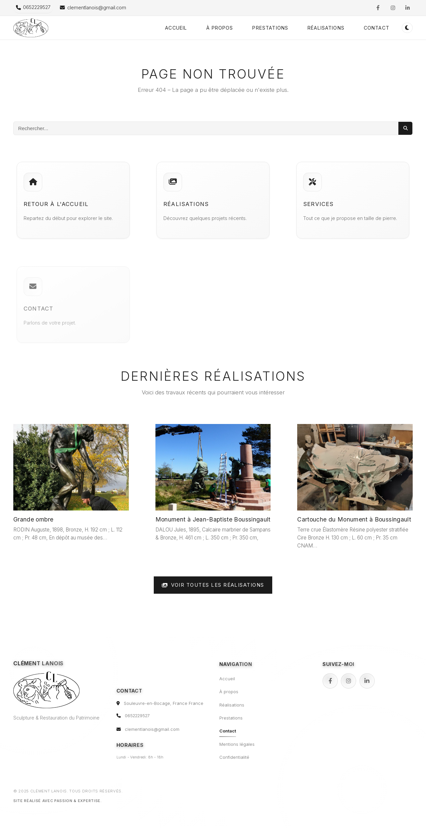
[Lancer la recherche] (405, 128)
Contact (376, 28)
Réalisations (326, 28)
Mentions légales (237, 744)
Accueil (176, 28)
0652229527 (137, 715)
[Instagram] (348, 681)
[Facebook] (330, 681)
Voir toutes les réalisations (213, 585)
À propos (219, 28)
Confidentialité (234, 757)
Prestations (270, 28)
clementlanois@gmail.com (152, 729)
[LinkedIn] (367, 681)
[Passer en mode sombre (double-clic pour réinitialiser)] (407, 28)
